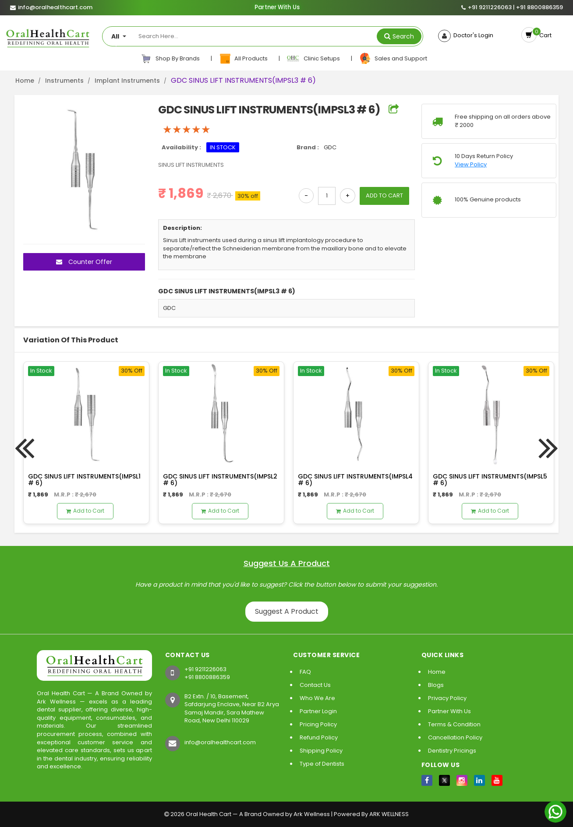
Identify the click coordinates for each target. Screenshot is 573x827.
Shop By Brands (170, 58)
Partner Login (318, 711)
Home (24, 80)
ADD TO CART (384, 195)
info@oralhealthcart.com (220, 742)
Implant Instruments (127, 80)
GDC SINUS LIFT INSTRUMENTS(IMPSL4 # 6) (355, 479)
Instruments (64, 80)
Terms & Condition (454, 724)
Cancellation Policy (455, 737)
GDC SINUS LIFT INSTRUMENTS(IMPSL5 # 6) (490, 479)
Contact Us (315, 685)
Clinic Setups (313, 58)
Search (403, 36)
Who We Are (317, 698)
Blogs (436, 685)
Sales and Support (393, 58)
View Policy (471, 165)
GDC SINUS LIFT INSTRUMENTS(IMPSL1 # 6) (84, 479)
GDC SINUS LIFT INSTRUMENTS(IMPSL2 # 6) (220, 479)
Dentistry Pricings (452, 750)
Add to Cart (85, 510)
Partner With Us (277, 7)
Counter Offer (84, 261)
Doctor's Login (472, 35)
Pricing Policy (318, 724)
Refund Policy (319, 737)
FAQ (305, 672)
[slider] (187, 129)
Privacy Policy (447, 698)
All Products (244, 58)
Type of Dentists (322, 764)
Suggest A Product (286, 611)
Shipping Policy (321, 750)
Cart (544, 35)
